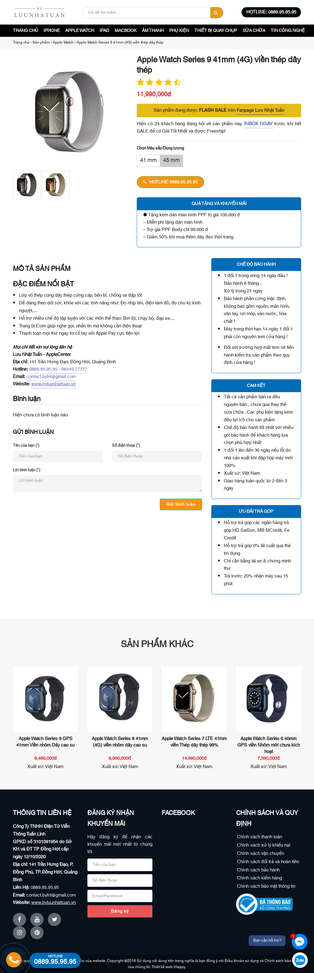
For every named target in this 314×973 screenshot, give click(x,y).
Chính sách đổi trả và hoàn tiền (268, 862)
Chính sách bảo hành (258, 870)
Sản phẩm (41, 42)
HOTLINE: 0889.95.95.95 (271, 12)
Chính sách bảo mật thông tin (266, 886)
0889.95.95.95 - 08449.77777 (58, 369)
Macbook (125, 31)
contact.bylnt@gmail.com (51, 377)
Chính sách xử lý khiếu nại (263, 845)
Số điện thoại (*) (126, 445)
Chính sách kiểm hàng (259, 878)
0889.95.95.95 (45, 887)
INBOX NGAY (258, 124)
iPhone (52, 31)
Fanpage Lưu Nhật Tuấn (260, 110)
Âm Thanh (153, 31)
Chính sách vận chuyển (260, 853)
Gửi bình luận (181, 504)
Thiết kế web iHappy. (168, 966)
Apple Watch (79, 31)
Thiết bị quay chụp (215, 31)
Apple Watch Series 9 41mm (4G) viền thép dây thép (120, 42)
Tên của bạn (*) (26, 445)
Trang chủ (25, 31)
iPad (104, 31)
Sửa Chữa (254, 31)
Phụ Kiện (179, 31)
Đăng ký (120, 911)
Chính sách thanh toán (259, 837)
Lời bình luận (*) (26, 470)
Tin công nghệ (288, 31)
